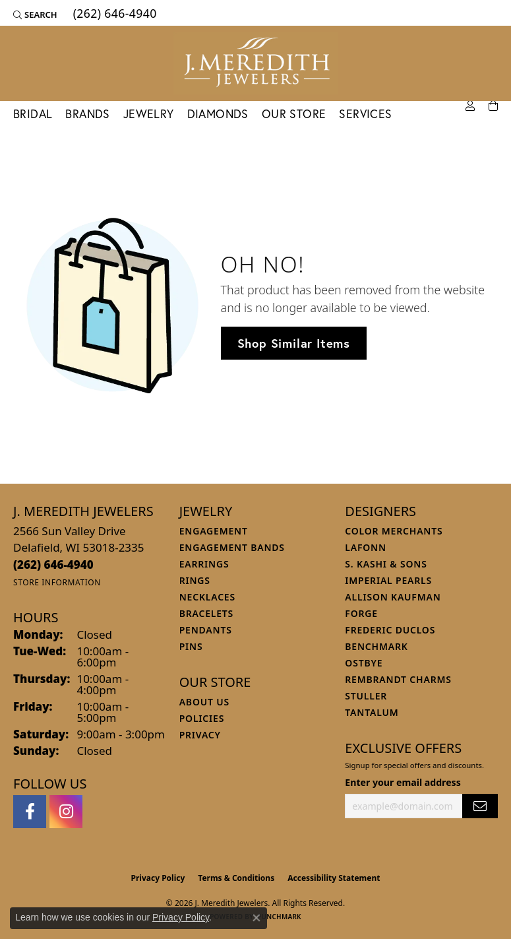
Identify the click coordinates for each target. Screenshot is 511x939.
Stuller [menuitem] (366, 696)
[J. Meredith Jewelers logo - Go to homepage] (255, 63)
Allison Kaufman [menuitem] (392, 597)
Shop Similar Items (293, 343)
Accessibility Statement (333, 878)
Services (365, 113)
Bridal (32, 113)
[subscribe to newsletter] (480, 806)
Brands (87, 113)
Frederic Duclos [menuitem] (390, 630)
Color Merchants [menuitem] (393, 531)
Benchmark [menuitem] (376, 646)
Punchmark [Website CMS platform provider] (279, 916)
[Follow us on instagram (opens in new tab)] (65, 811)
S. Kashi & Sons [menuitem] (386, 564)
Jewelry (148, 113)
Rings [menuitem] (194, 580)
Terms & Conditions (236, 878)
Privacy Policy (158, 878)
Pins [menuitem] (191, 646)
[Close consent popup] (256, 918)
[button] (35, 14)
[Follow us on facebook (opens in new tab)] (29, 811)
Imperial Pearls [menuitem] (388, 580)
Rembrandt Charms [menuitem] (398, 679)
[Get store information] (57, 582)
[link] (114, 14)
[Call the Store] (53, 564)
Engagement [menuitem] (213, 531)
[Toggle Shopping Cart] (493, 106)
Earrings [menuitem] (204, 564)
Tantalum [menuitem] (371, 712)
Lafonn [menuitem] (365, 547)
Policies (201, 718)
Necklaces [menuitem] (207, 597)
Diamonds (218, 113)
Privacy (200, 735)
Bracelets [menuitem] (206, 613)
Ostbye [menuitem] (363, 663)
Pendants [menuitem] (205, 630)
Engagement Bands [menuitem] (232, 547)
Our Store (294, 113)
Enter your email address (402, 782)
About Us (204, 702)
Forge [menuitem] (361, 613)
